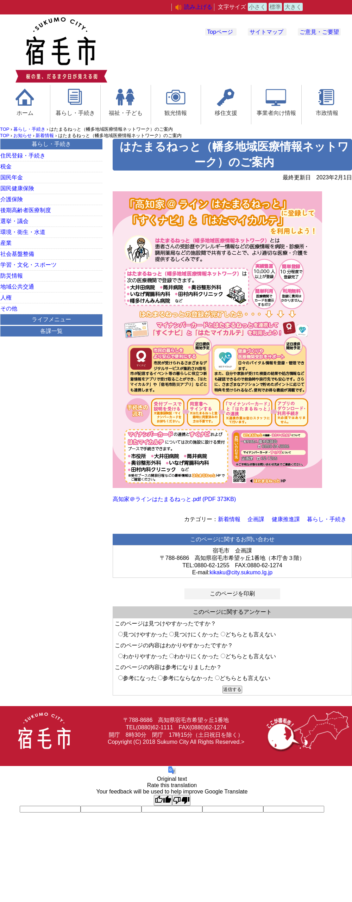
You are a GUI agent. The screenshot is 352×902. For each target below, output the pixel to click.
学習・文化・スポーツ (28, 265)
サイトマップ (266, 32)
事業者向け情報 (276, 113)
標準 (275, 7)
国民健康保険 (17, 188)
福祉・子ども (126, 113)
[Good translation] (163, 800)
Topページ (220, 32)
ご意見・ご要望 (319, 32)
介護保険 (11, 199)
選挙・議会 (14, 221)
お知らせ (22, 135)
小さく (257, 7)
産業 (6, 243)
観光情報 (175, 113)
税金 (6, 166)
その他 (8, 308)
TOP (4, 129)
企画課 (255, 519)
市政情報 (327, 113)
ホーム (25, 113)
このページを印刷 (232, 594)
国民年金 (11, 177)
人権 (6, 298)
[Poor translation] (181, 800)
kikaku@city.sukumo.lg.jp (241, 572)
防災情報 (11, 276)
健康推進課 (286, 519)
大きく (293, 7)
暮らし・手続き (75, 113)
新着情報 (45, 135)
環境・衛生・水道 (22, 232)
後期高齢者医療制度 (25, 210)
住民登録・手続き (22, 156)
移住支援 (226, 113)
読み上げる (198, 7)
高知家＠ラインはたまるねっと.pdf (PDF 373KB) (174, 499)
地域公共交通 (17, 287)
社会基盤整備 (17, 254)
